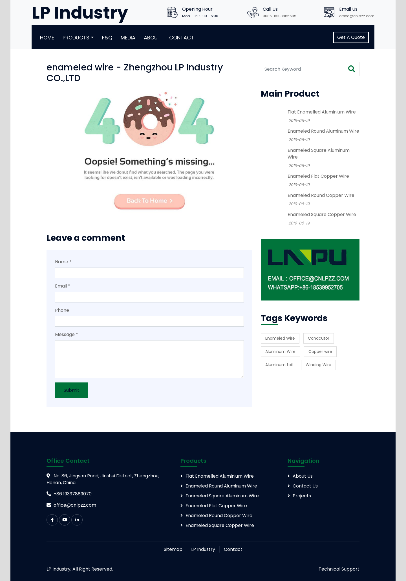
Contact (181, 37)
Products (76, 37)
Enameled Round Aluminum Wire (323, 131)
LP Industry (203, 549)
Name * (63, 262)
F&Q (107, 37)
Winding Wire (318, 365)
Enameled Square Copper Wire (322, 214)
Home (47, 37)
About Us (303, 476)
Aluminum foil (279, 365)
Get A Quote (351, 37)
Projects (302, 496)
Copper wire (320, 351)
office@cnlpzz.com (356, 16)
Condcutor (318, 338)
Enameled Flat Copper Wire (318, 176)
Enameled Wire (280, 338)
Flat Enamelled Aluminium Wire (322, 112)
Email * (62, 286)
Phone (62, 310)
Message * (66, 334)
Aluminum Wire (280, 351)
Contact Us (305, 486)
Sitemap (173, 549)
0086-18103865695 (279, 16)
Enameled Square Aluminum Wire (222, 496)
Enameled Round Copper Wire (321, 195)
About (152, 37)
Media (128, 37)
